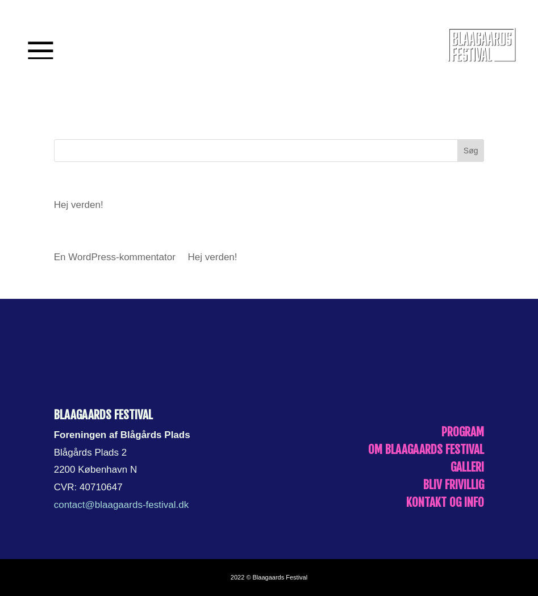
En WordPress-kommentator (115, 257)
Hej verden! (78, 204)
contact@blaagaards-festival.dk (121, 504)
